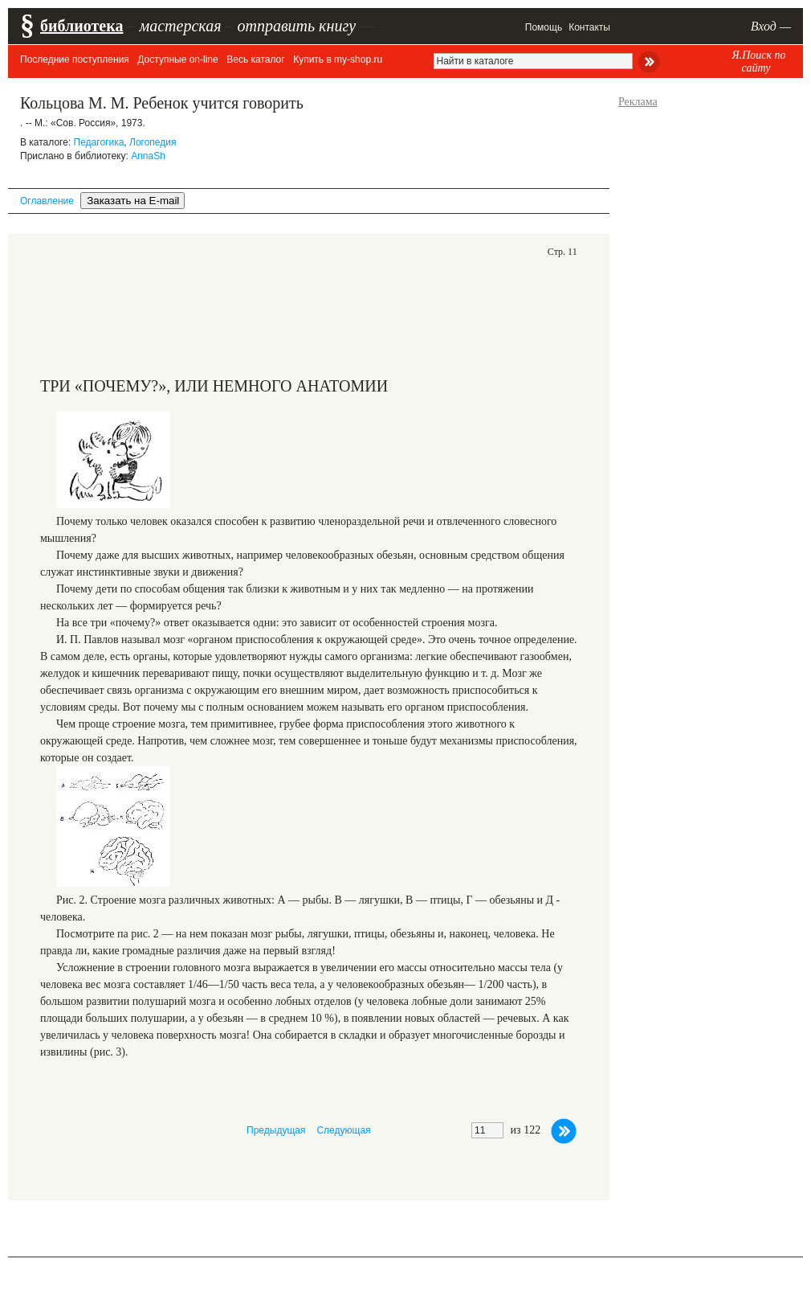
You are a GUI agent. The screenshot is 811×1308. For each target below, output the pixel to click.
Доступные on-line (177, 59)
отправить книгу (296, 26)
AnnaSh (148, 156)
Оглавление (47, 201)
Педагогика (99, 142)
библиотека (81, 26)
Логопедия (152, 142)
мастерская (180, 26)
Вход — (771, 26)
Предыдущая (276, 1130)
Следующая (343, 1130)
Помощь (543, 27)
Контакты (589, 27)
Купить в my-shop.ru (337, 59)
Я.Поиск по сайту (758, 61)
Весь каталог (255, 59)
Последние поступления (74, 59)
